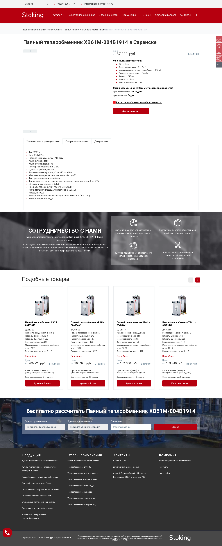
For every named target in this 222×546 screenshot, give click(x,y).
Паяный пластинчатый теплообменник (40, 477)
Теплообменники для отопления (83, 473)
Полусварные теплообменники (36, 496)
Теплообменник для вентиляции (82, 479)
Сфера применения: (36, 421)
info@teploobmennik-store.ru (126, 467)
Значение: (116, 421)
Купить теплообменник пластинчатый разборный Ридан (39, 469)
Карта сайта (164, 473)
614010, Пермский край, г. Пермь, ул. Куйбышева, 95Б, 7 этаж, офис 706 (130, 475)
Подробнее (30, 356)
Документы (101, 141)
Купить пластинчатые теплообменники (40, 461)
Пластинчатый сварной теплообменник (40, 489)
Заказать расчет (131, 111)
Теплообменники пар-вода (80, 492)
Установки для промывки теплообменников (34, 516)
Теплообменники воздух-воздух (82, 504)
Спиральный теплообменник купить (38, 502)
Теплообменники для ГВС (79, 467)
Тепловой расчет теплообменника (175, 461)
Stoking (47, 537)
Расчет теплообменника (81, 15)
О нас (146, 15)
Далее (175, 427)
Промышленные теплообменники (83, 461)
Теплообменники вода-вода (81, 486)
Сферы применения (77, 141)
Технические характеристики (43, 141)
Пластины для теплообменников (37, 508)
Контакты (185, 15)
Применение (129, 15)
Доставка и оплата (165, 15)
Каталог (57, 15)
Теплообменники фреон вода (81, 498)
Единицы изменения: (80, 421)
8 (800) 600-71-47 (66, 4)
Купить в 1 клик (42, 383)
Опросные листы (108, 15)
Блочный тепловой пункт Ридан (36, 483)
